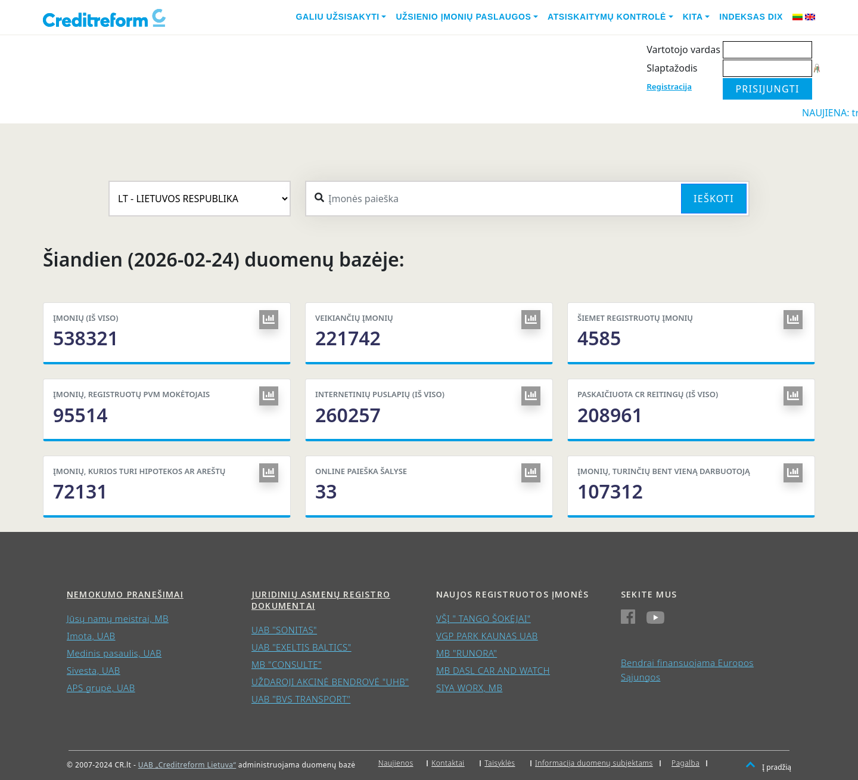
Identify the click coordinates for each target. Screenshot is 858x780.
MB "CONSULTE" (286, 664)
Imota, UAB (91, 636)
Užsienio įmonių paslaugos (463, 16)
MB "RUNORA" (466, 653)
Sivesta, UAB (93, 670)
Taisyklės (499, 763)
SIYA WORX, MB (469, 688)
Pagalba (686, 763)
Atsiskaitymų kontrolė (607, 16)
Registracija (669, 86)
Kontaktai (448, 763)
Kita (693, 16)
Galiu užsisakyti (338, 16)
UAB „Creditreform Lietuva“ (187, 765)
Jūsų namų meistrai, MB (118, 618)
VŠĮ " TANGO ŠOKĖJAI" (483, 618)
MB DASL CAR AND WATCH (493, 670)
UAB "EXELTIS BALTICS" (301, 647)
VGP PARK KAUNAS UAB (487, 636)
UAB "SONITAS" (284, 630)
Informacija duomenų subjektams (594, 763)
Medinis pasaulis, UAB (114, 653)
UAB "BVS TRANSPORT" (300, 699)
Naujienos (396, 763)
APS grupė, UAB (101, 688)
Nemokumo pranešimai (125, 594)
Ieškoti (714, 198)
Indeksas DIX (751, 16)
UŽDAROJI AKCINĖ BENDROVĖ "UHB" (330, 682)
